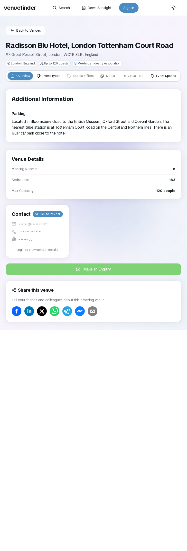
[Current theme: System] (173, 8)
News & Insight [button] (96, 8)
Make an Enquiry (93, 269)
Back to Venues (25, 30)
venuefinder (20, 7)
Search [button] (61, 8)
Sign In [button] (128, 8)
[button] (37, 231)
